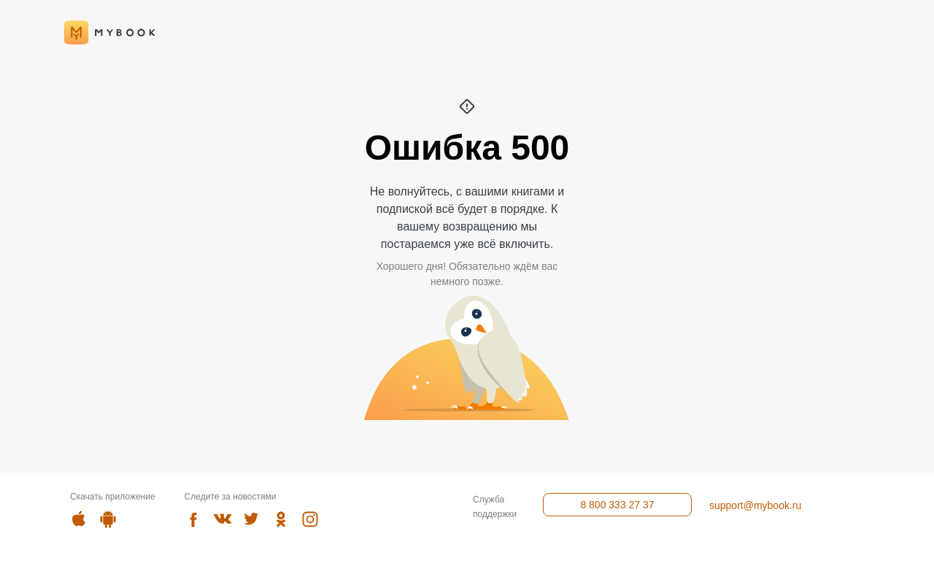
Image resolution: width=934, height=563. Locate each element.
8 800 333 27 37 (617, 504)
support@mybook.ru (755, 505)
